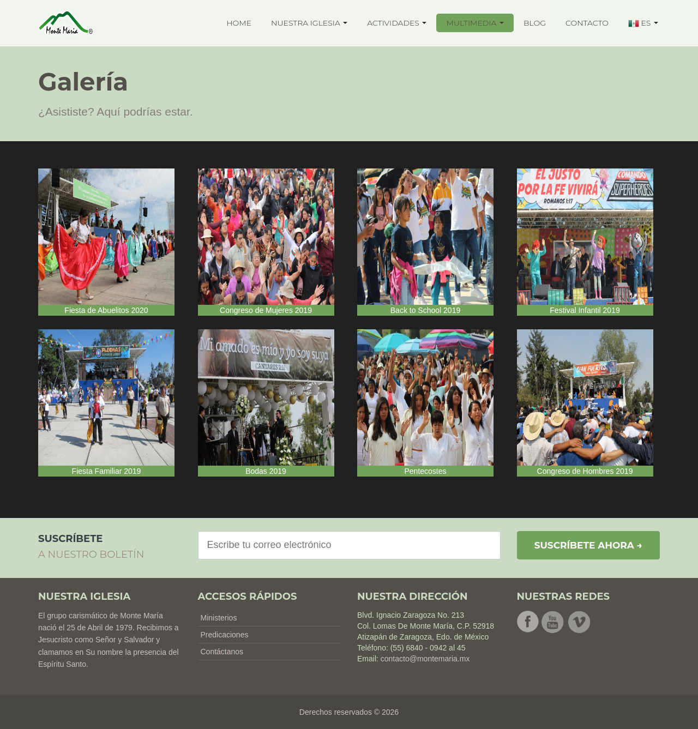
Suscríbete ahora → (588, 545)
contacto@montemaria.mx (425, 658)
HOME (238, 23)
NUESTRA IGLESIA (309, 23)
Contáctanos (222, 651)
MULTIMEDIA (475, 23)
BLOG (535, 23)
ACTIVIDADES (396, 23)
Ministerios (219, 617)
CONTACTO (587, 23)
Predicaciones (225, 634)
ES (643, 23)
